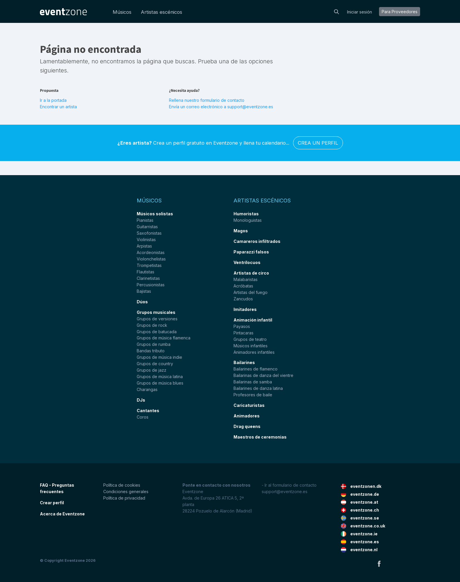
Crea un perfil (318, 143)
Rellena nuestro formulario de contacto (206, 100)
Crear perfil (52, 502)
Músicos (122, 12)
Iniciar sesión (359, 11)
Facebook (379, 563)
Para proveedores (399, 11)
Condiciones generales (125, 491)
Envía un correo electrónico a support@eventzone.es (221, 106)
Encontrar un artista (58, 106)
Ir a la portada (53, 100)
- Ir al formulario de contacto (289, 485)
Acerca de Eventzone (62, 513)
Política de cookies (121, 485)
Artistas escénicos (161, 12)
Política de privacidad (124, 497)
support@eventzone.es (284, 491)
